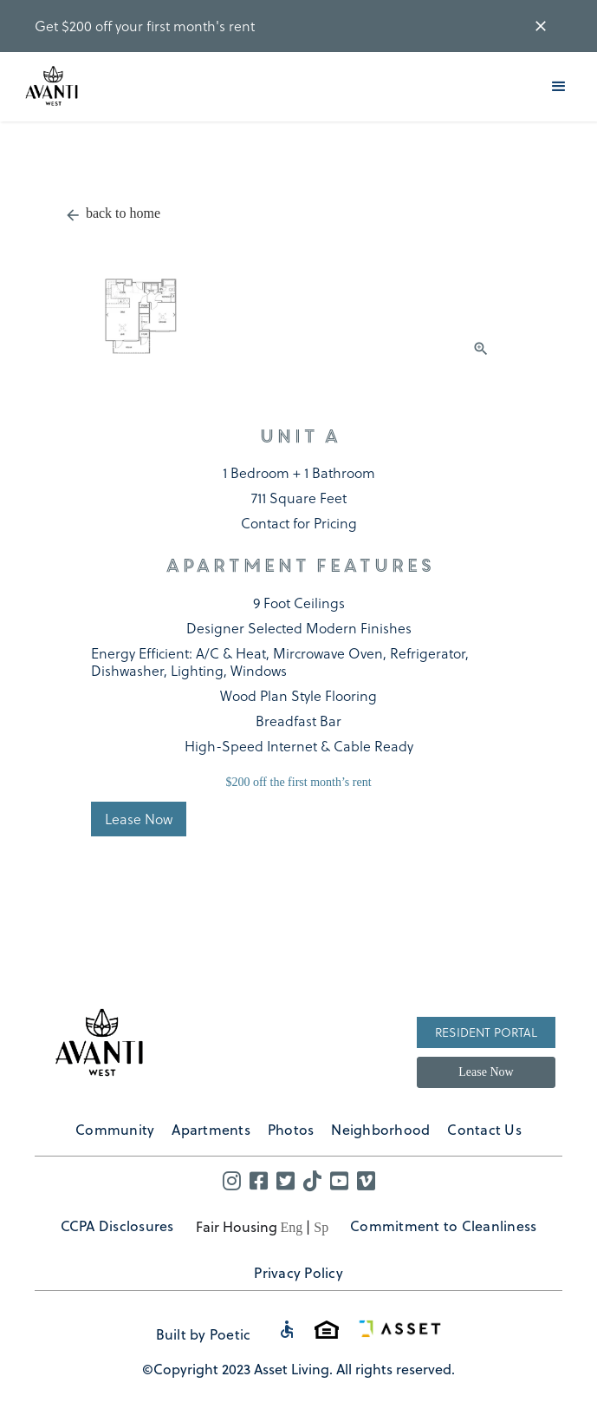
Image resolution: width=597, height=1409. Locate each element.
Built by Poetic (203, 1334)
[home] (53, 87)
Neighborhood (380, 1129)
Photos (291, 1129)
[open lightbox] (299, 297)
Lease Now (485, 1071)
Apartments (211, 1129)
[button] (559, 87)
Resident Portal (486, 1032)
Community (114, 1129)
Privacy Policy (298, 1272)
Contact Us (484, 1129)
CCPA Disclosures (117, 1225)
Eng (292, 1227)
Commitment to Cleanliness (443, 1225)
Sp (321, 1227)
